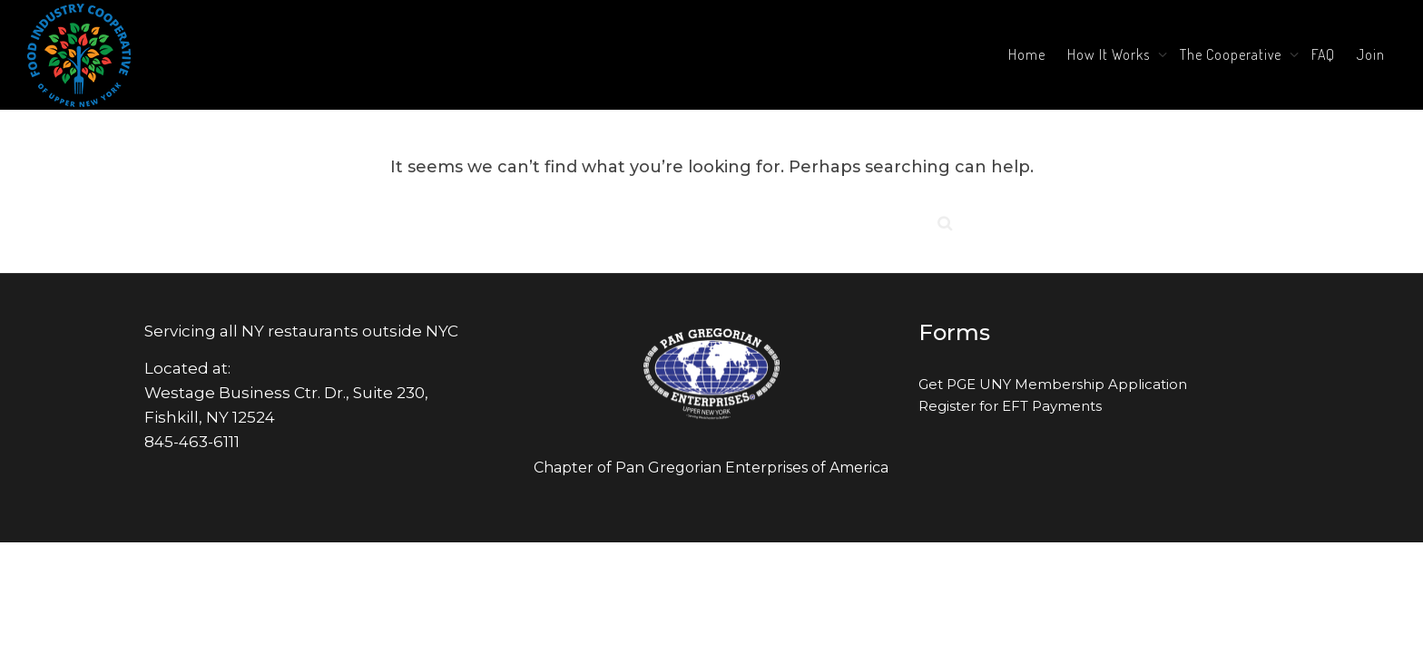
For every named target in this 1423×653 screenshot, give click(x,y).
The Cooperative (1232, 54)
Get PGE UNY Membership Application (1052, 384)
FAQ (1323, 54)
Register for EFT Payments (1010, 405)
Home (1026, 54)
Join (1371, 54)
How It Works (1110, 54)
